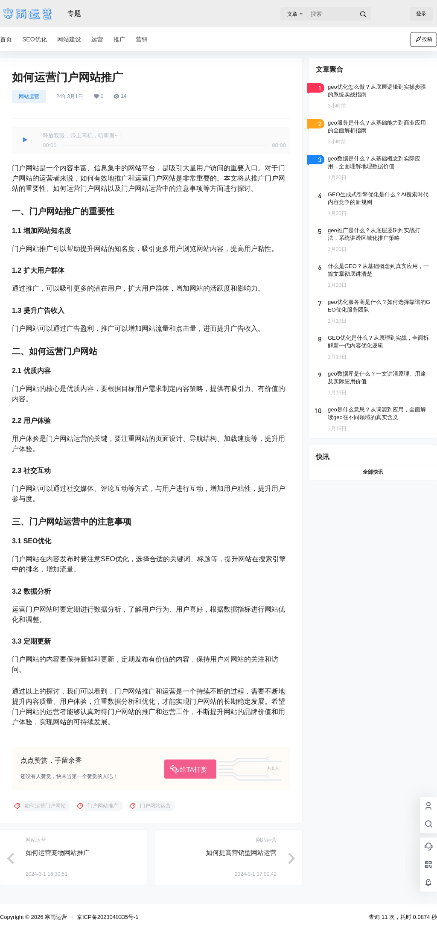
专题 (74, 13)
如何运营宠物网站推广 (58, 852)
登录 (421, 14)
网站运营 (29, 96)
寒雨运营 (55, 917)
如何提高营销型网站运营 (241, 852)
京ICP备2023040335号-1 (108, 917)
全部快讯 (373, 472)
